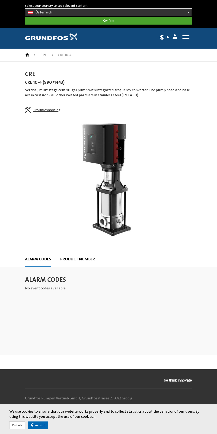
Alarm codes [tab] (38, 259)
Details (17, 425)
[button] (175, 37)
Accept (38, 425)
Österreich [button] (108, 12)
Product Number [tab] (77, 259)
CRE (44, 55)
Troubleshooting (47, 110)
